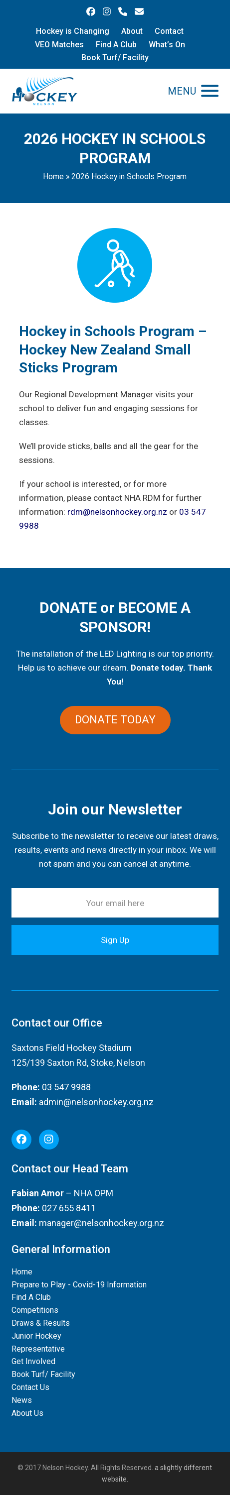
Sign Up (115, 940)
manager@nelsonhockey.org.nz (101, 1223)
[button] (193, 91)
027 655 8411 (69, 1208)
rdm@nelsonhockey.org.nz (117, 512)
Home (53, 176)
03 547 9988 (66, 1087)
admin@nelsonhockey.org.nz (96, 1102)
